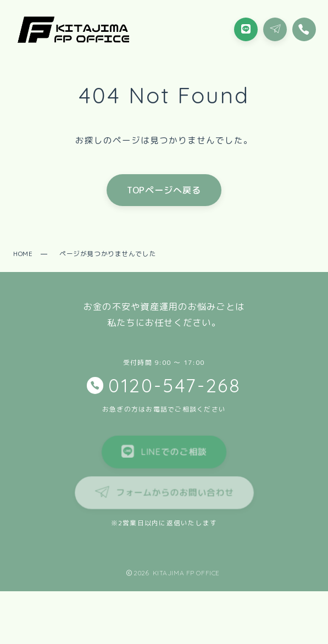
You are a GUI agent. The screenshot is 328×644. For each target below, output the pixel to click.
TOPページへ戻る (164, 190)
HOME (22, 253)
